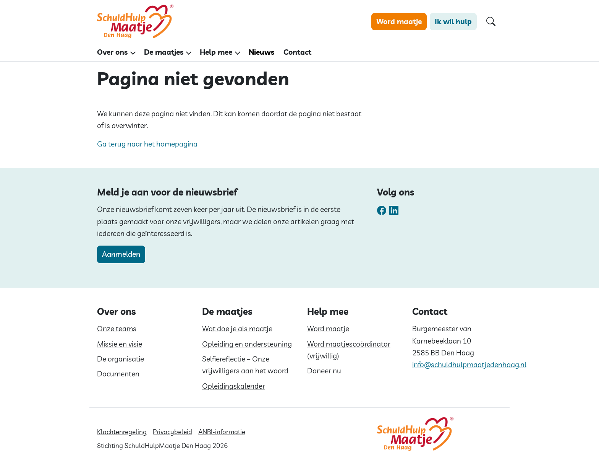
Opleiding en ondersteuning (247, 343)
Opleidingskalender (233, 386)
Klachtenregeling (122, 432)
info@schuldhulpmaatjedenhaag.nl (469, 364)
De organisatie (120, 358)
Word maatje (399, 21)
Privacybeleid (172, 432)
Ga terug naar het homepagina (147, 143)
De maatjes (163, 52)
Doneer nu (324, 370)
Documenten (118, 373)
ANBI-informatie (221, 432)
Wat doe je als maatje (237, 328)
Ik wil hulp (453, 21)
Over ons (112, 52)
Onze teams (116, 328)
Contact (297, 52)
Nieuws (261, 52)
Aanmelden (121, 254)
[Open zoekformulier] (491, 21)
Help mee (216, 52)
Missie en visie (119, 343)
